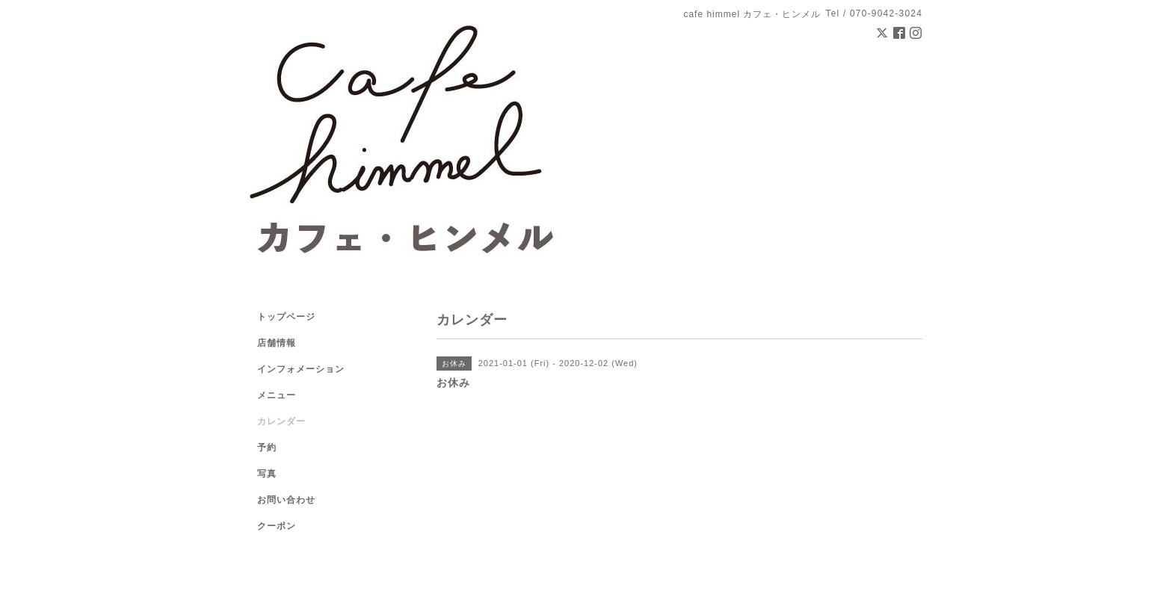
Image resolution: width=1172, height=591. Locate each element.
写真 (267, 473)
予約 (267, 447)
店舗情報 (276, 343)
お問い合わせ (286, 500)
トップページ (286, 317)
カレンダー (281, 421)
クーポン (276, 526)
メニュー (276, 395)
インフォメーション (301, 369)
